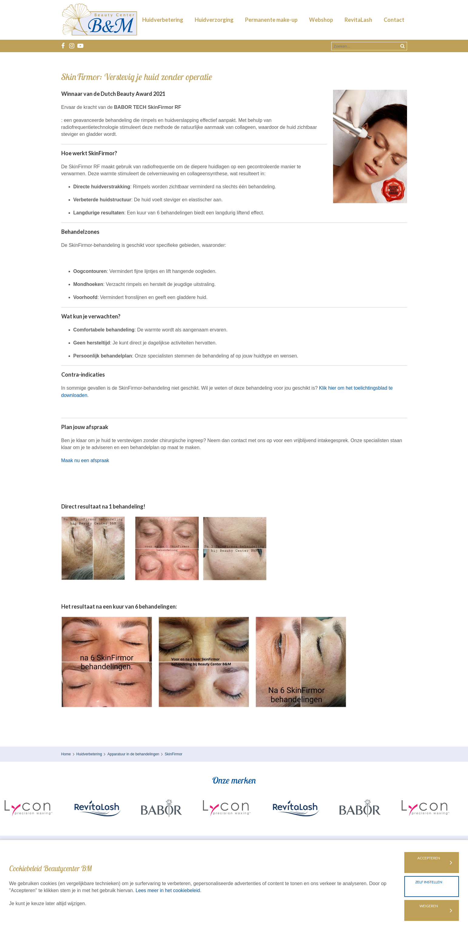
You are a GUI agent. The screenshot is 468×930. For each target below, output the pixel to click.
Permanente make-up (271, 19)
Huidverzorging (214, 19)
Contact (394, 19)
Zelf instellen (428, 882)
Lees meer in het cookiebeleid (168, 890)
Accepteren (428, 858)
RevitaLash (358, 19)
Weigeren (428, 906)
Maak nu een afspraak (85, 460)
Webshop (321, 19)
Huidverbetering (162, 19)
